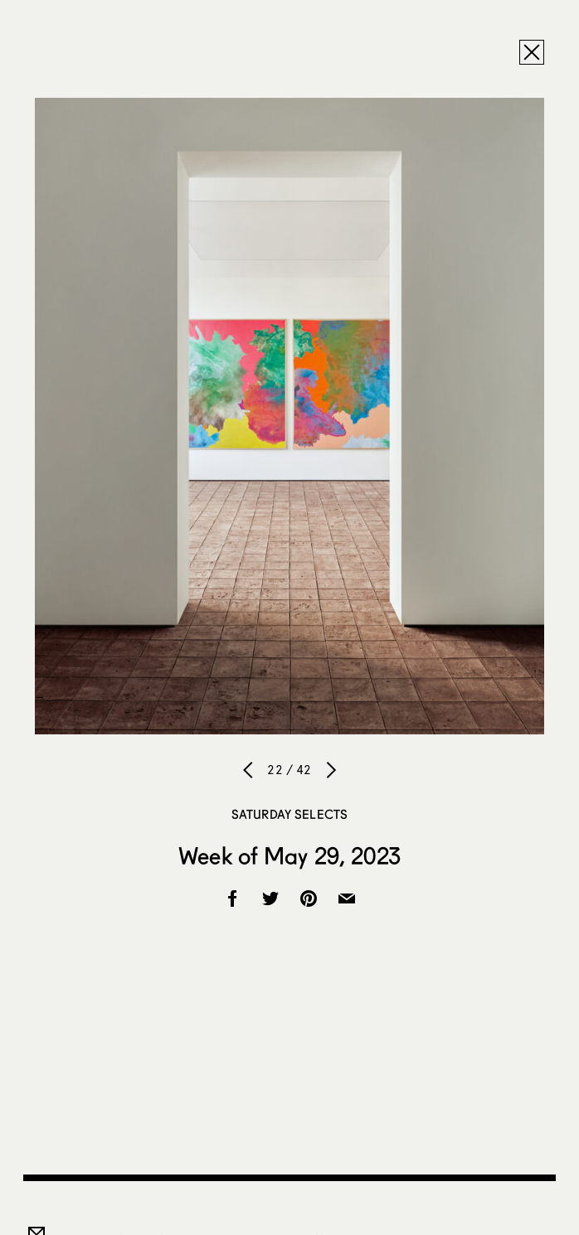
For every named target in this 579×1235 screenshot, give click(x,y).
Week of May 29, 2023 (289, 855)
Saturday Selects (289, 813)
